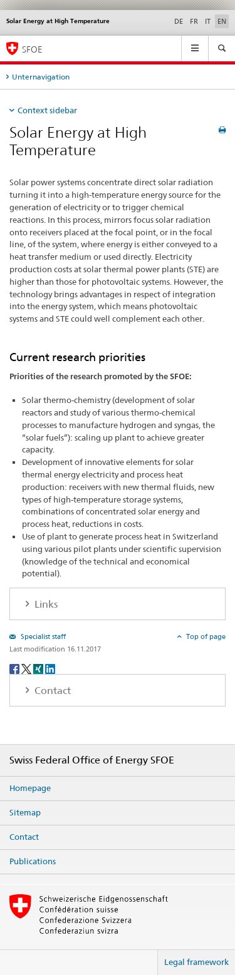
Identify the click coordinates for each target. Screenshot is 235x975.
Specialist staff (42, 636)
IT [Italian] (208, 21)
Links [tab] (45, 604)
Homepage (30, 788)
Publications (32, 861)
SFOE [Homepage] (32, 49)
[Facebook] (15, 668)
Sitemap (25, 812)
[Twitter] (27, 668)
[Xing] (39, 668)
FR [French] (194, 21)
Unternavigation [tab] (41, 76)
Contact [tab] (51, 691)
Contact (24, 837)
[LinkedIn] (50, 668)
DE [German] (178, 21)
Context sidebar (47, 110)
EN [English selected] (221, 21)
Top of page (205, 636)
